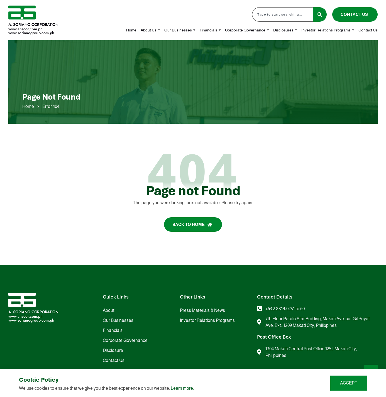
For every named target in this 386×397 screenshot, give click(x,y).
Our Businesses (180, 30)
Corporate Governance (247, 30)
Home (131, 30)
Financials (210, 30)
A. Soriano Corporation (33, 24)
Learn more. (182, 388)
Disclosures (285, 30)
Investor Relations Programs (327, 30)
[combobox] (282, 14)
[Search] (320, 14)
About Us (150, 30)
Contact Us (368, 30)
